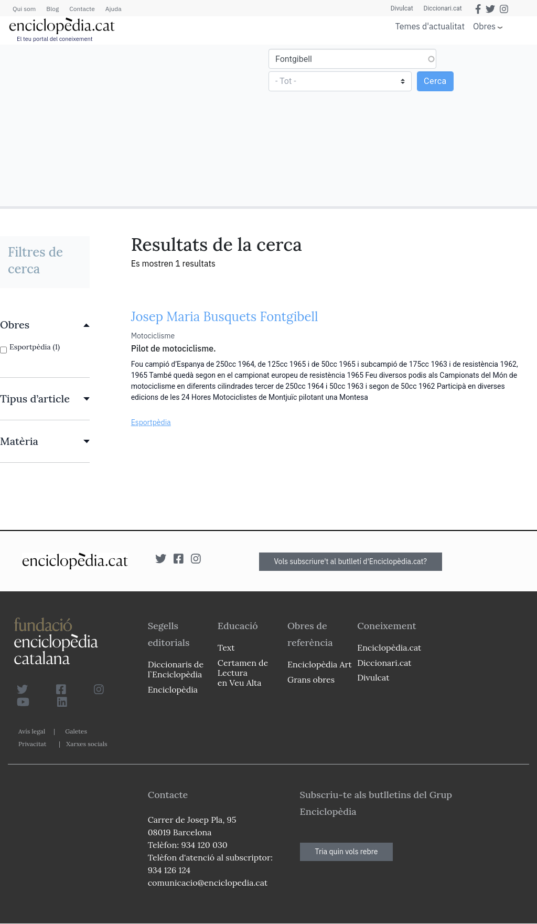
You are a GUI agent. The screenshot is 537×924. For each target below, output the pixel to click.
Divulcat (402, 8)
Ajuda (113, 9)
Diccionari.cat (443, 8)
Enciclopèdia (173, 689)
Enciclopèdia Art (319, 664)
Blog (52, 9)
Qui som (24, 9)
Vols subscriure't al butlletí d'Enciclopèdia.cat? (350, 561)
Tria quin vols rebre (346, 851)
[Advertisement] (135, 124)
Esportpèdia (151, 422)
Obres (484, 26)
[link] (45, 324)
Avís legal (31, 731)
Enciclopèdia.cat (389, 647)
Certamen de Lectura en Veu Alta (243, 672)
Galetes (76, 731)
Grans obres (311, 679)
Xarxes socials (86, 744)
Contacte (81, 9)
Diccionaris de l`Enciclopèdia (175, 669)
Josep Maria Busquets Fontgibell (224, 317)
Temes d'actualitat (430, 26)
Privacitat (32, 744)
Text (226, 647)
